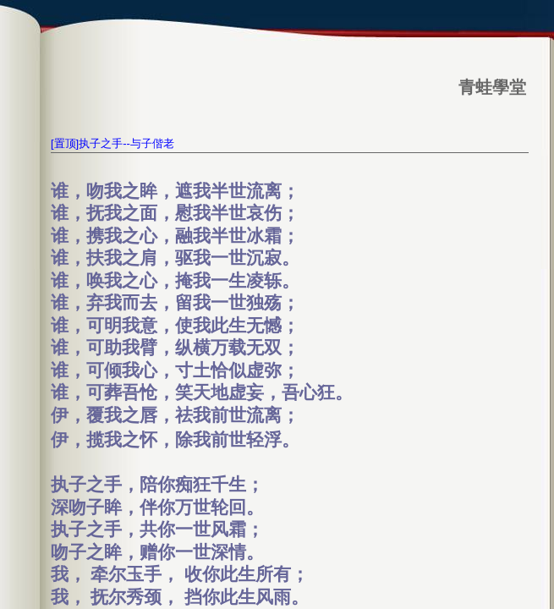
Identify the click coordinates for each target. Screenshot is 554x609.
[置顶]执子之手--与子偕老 (112, 143)
